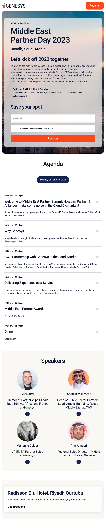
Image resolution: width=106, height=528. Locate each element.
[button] (53, 138)
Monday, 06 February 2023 (53, 179)
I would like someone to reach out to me (36, 128)
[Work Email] (53, 118)
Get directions (16, 506)
